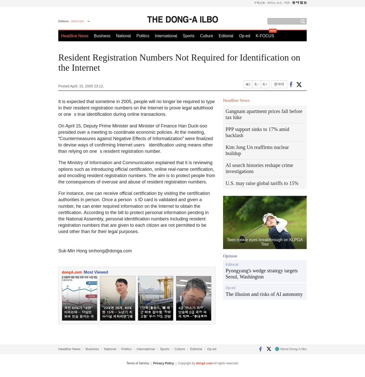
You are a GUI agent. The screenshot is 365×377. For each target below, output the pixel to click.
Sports (188, 36)
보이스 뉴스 (274, 3)
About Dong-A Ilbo (291, 349)
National (123, 36)
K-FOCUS (265, 36)
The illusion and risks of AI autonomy (264, 294)
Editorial (226, 36)
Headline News (74, 36)
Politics (142, 36)
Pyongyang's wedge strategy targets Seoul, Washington (262, 273)
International (166, 36)
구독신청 (259, 3)
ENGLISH (77, 21)
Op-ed (244, 36)
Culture (206, 36)
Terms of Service (137, 363)
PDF (287, 3)
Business (102, 36)
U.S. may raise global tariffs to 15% (262, 183)
